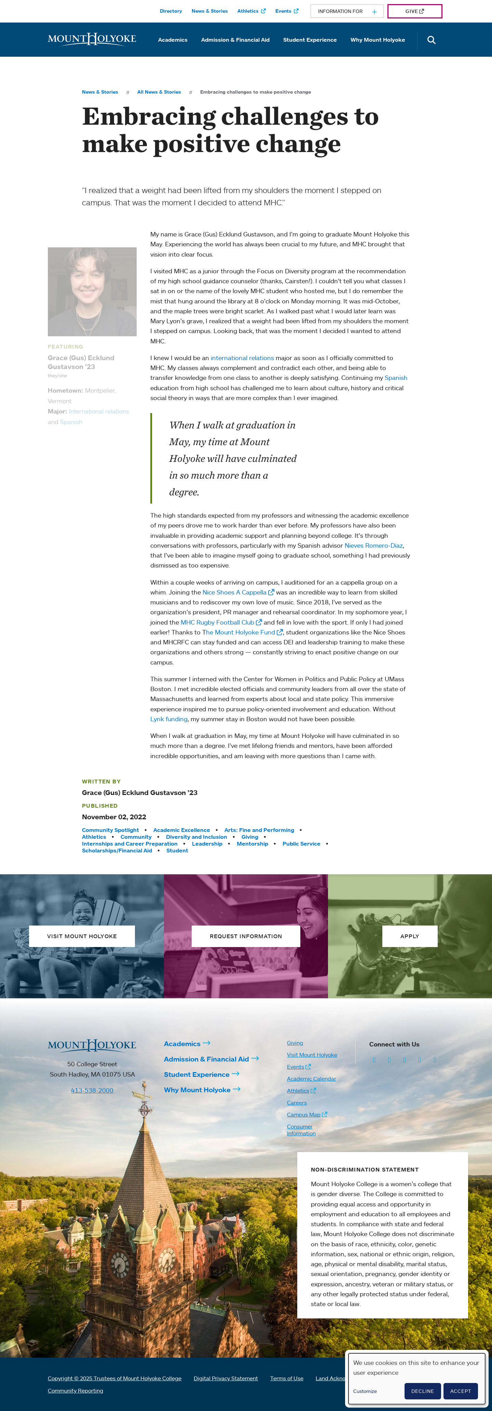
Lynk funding (169, 719)
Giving (250, 836)
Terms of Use (286, 1378)
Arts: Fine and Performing (259, 829)
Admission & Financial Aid (235, 39)
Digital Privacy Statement (226, 1378)
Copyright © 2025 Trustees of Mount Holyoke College (114, 1378)
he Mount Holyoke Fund (240, 632)
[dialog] (416, 1378)
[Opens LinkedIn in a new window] (405, 1059)
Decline (422, 1391)
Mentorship (252, 843)
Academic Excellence (181, 829)
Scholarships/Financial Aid (117, 850)
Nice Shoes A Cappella (234, 592)
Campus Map (303, 1114)
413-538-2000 (92, 1090)
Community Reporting (75, 1390)
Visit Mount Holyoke (312, 1054)
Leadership (207, 843)
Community (136, 836)
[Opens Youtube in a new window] (420, 1059)
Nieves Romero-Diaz (374, 545)
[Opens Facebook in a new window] (389, 1059)
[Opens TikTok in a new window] (435, 1059)
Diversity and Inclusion (196, 836)
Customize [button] (365, 1391)
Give (412, 11)
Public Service (301, 843)
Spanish (396, 377)
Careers (297, 1102)
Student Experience (310, 39)
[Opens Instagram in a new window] (374, 1059)
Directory (171, 11)
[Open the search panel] (431, 41)
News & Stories (210, 11)
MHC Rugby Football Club (217, 622)
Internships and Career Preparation (130, 843)
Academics (173, 39)
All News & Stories (159, 92)
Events (283, 11)
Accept (460, 1391)
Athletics (248, 11)
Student (177, 850)
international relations (242, 357)
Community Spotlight (110, 829)
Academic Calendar (311, 1078)
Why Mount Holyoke (378, 39)
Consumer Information (301, 1130)
